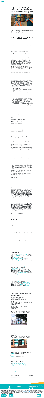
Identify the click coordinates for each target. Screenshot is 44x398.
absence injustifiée (16, 255)
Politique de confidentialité (26, 391)
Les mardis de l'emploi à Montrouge (18, 363)
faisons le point (21, 280)
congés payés (16, 257)
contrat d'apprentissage (18, 259)
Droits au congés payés (16, 274)
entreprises (12, 353)
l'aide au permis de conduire (17, 371)
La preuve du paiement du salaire (18, 268)
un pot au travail (19, 262)
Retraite (13, 269)
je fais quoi (27, 285)
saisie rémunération (16, 261)
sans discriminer (23, 284)
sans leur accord (17, 279)
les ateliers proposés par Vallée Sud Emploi (19, 366)
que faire (30, 276)
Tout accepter (3, 395)
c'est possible (27, 270)
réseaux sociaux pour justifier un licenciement (25, 266)
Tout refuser (39, 395)
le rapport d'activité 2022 (16, 367)
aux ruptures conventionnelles (23, 272)
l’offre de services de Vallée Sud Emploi (19, 365)
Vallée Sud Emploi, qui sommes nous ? (18, 370)
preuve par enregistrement (18, 258)
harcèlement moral (25, 282)
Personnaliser (11, 395)
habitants (12, 356)
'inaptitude (18, 281)
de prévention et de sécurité (22, 254)
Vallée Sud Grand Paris (20, 387)
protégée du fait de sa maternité (22, 260)
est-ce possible (29, 283)
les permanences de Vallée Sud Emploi (19, 364)
